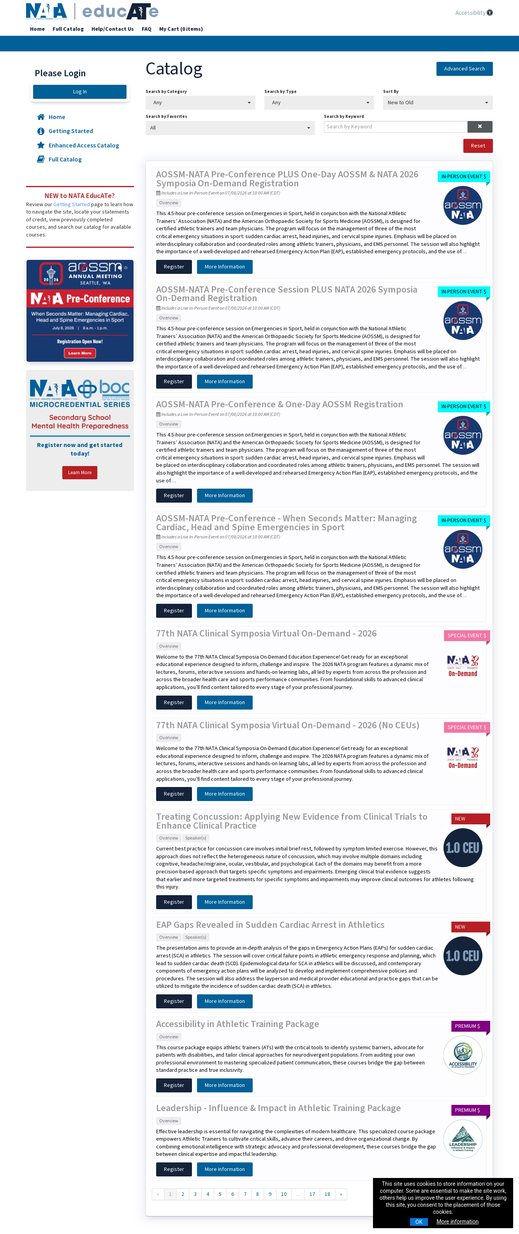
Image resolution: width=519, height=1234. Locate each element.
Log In (80, 92)
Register (174, 267)
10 (284, 1194)
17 (312, 1194)
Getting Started (64, 131)
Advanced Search (464, 69)
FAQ (146, 29)
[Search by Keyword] (396, 127)
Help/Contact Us (112, 29)
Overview (168, 203)
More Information (225, 267)
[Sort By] (438, 103)
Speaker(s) (195, 838)
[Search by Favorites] (230, 128)
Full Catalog (68, 29)
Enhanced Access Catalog (77, 145)
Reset (478, 146)
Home (37, 29)
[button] (480, 127)
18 (327, 1194)
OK (418, 1222)
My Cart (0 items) (181, 29)
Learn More (79, 472)
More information (457, 1221)
